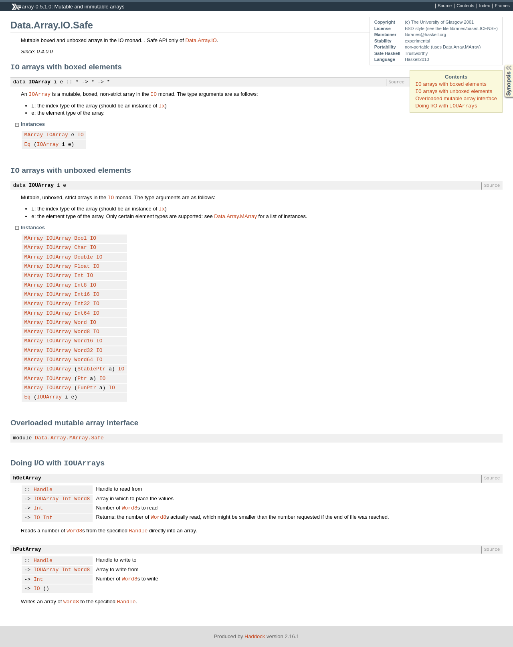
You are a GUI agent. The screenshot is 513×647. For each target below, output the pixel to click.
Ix (162, 105)
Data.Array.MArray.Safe (69, 438)
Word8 (82, 332)
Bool (80, 238)
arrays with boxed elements (450, 84)
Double (83, 257)
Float (82, 266)
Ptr (82, 378)
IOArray (40, 82)
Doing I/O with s (446, 106)
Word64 (83, 360)
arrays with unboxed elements (453, 91)
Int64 (82, 313)
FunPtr (86, 388)
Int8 (80, 285)
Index (484, 6)
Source (445, 6)
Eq (27, 144)
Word (80, 322)
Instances (33, 124)
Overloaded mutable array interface (456, 98)
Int (78, 275)
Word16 (83, 341)
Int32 (82, 303)
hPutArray (27, 549)
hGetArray (27, 478)
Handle (43, 489)
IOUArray (41, 185)
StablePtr (91, 369)
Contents (465, 6)
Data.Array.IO (201, 40)
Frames (502, 6)
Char (80, 247)
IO (153, 93)
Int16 (82, 294)
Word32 (83, 350)
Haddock (254, 636)
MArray (33, 135)
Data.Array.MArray (235, 216)
